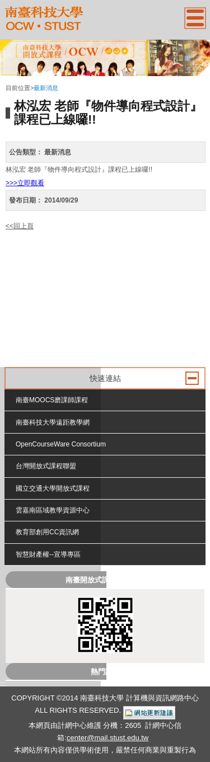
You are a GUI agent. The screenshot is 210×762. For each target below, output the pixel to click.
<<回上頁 (20, 226)
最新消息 (46, 87)
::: (8, 79)
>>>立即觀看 (25, 183)
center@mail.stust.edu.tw (107, 737)
